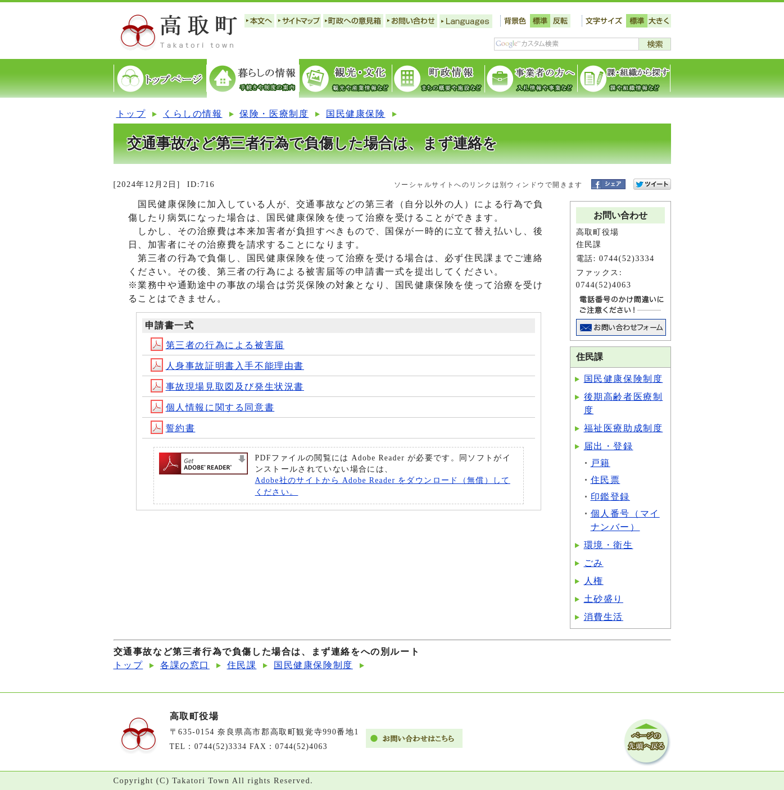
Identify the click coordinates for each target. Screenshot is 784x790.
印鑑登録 (610, 496)
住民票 (605, 480)
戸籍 (600, 463)
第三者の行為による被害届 (217, 345)
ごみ (594, 563)
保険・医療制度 (274, 113)
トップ (131, 113)
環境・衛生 (608, 545)
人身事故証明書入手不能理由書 (227, 366)
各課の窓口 (185, 665)
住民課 (242, 665)
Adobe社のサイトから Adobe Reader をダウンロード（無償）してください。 (382, 486)
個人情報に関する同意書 (213, 407)
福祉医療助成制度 (623, 428)
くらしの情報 (193, 113)
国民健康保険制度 (623, 378)
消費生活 (603, 617)
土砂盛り (603, 599)
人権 (594, 581)
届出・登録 (608, 446)
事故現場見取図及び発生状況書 (227, 386)
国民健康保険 (356, 113)
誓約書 (173, 428)
